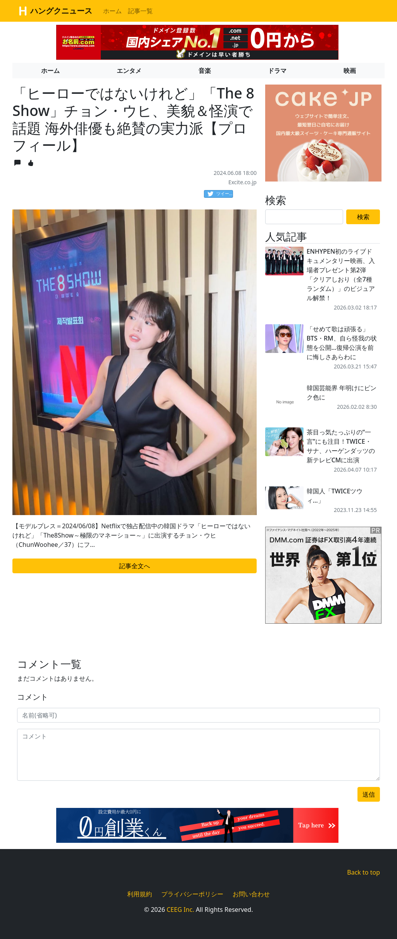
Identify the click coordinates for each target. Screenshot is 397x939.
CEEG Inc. (180, 909)
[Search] (304, 216)
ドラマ (277, 70)
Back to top (363, 872)
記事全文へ (134, 566)
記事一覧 (140, 11)
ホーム (112, 11)
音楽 (204, 70)
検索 (363, 217)
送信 (368, 794)
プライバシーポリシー (192, 894)
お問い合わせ (251, 894)
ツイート (220, 194)
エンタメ (129, 70)
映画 (349, 70)
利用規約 (139, 894)
